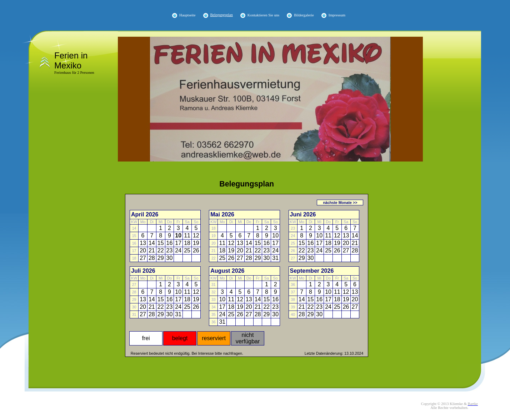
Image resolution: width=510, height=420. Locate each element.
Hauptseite (187, 15)
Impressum (337, 15)
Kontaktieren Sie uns (263, 15)
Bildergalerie (304, 15)
